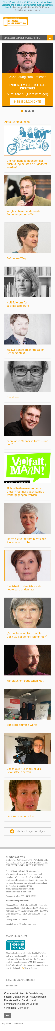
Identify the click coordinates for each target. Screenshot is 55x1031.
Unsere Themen (30, 968)
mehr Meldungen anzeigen (27, 831)
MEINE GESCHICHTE (27, 102)
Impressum (6, 1023)
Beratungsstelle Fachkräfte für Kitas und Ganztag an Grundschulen (32, 8)
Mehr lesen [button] (23, 1008)
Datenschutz (18, 1023)
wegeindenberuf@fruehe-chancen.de (21, 924)
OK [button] (7, 1015)
